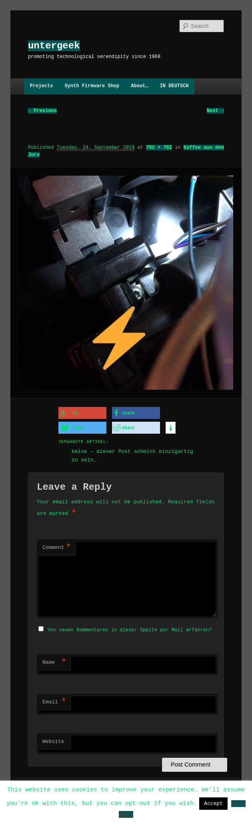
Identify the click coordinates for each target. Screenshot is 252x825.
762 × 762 (159, 147)
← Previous (42, 110)
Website (53, 740)
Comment (56, 547)
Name (54, 661)
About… (139, 86)
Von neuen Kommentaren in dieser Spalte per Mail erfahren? (130, 628)
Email (54, 701)
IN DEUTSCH (174, 86)
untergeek (54, 45)
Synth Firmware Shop (91, 86)
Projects (41, 86)
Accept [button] (213, 803)
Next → (215, 110)
